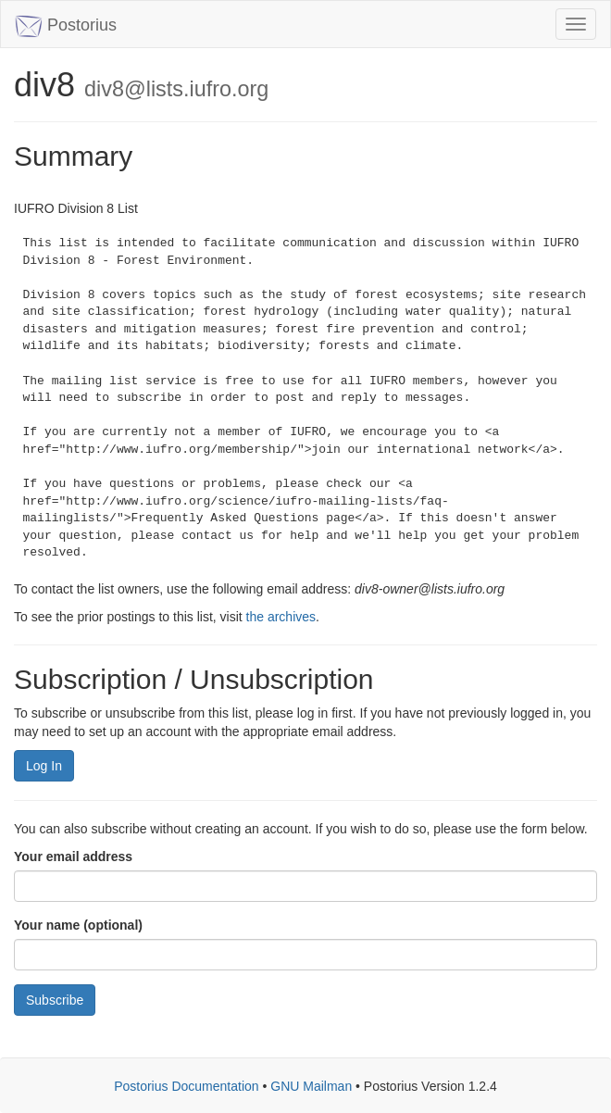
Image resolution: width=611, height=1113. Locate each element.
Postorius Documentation (186, 1086)
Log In (44, 765)
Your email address (73, 856)
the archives (281, 616)
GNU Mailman (311, 1086)
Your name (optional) (78, 925)
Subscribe (54, 1000)
